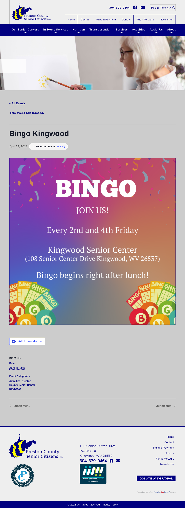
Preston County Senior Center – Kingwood (23, 385)
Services (122, 29)
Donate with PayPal (156, 478)
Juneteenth (164, 405)
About (171, 29)
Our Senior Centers (25, 29)
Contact (85, 19)
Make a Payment (106, 19)
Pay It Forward (145, 19)
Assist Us (156, 29)
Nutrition (78, 29)
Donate (126, 19)
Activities (138, 29)
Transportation (100, 29)
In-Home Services (55, 29)
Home (71, 19)
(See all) (60, 146)
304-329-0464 (119, 7)
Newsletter (166, 19)
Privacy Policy (110, 504)
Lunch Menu (21, 405)
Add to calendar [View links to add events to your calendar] (27, 341)
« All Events (17, 103)
